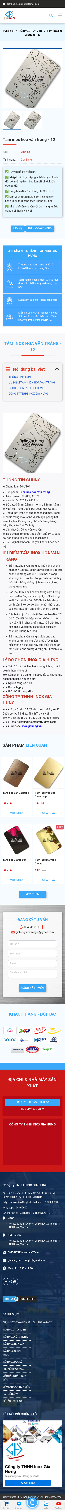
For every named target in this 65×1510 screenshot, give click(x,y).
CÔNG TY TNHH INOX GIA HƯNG (28, 393)
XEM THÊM (32, 894)
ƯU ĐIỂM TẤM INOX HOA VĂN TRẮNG (32, 382)
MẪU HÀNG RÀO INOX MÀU (14, 1378)
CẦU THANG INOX (42, 1322)
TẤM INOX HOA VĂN (13, 1343)
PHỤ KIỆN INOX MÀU (13, 1368)
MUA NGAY (16, 813)
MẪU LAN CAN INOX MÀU (16, 1386)
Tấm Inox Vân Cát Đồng (16, 792)
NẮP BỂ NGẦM (10, 1393)
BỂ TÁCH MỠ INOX (13, 1401)
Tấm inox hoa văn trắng (34, 492)
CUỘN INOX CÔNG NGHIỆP (17, 1322)
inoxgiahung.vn (32, 726)
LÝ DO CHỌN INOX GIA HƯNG (26, 388)
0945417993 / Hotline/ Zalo (23, 1252)
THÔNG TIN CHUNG (20, 377)
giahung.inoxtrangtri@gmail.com (23, 4)
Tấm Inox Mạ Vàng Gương (45, 861)
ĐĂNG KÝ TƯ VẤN (32, 988)
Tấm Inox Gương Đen (14, 859)
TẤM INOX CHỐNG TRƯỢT (12, 1353)
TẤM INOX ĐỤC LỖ (12, 1361)
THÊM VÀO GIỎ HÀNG (40, 228)
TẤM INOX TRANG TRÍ (30, 30)
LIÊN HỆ (17, 228)
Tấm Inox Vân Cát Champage (45, 794)
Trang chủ (8, 30)
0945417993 (32, 927)
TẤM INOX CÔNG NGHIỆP (16, 1336)
